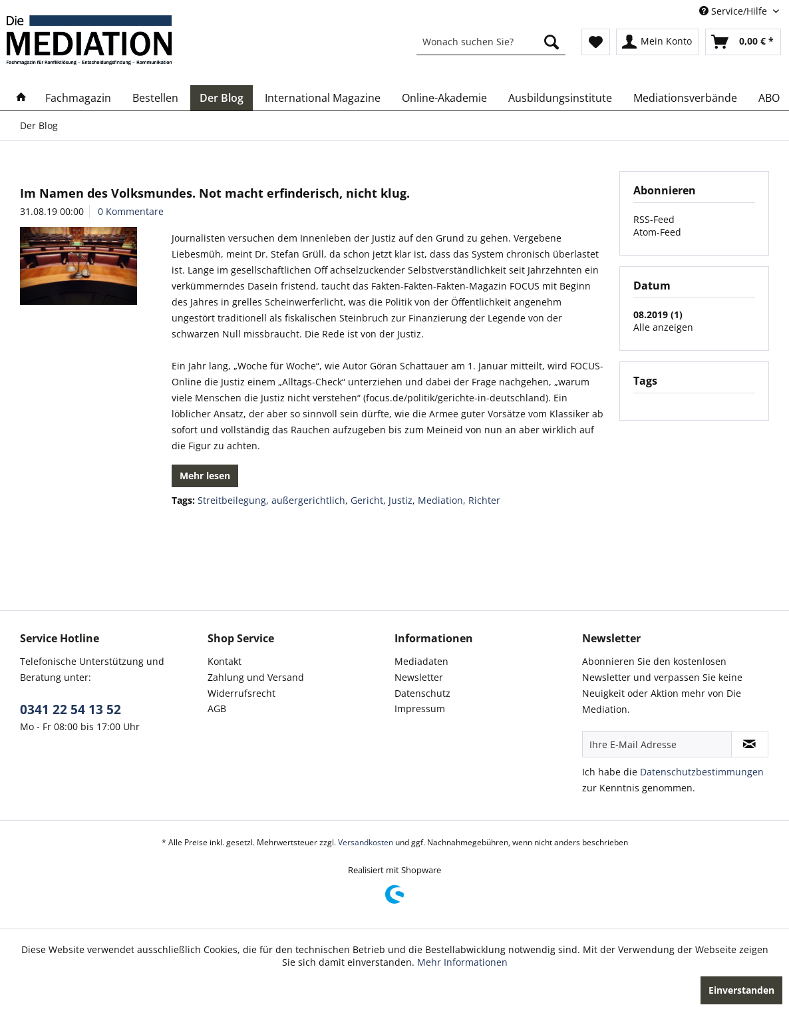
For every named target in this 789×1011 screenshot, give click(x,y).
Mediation (440, 500)
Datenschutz (422, 693)
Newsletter (418, 677)
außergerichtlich (308, 500)
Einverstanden (741, 990)
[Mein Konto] (657, 42)
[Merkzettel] (595, 42)
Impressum (419, 708)
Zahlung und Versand (256, 677)
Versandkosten (365, 842)
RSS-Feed (654, 219)
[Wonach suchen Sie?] (490, 42)
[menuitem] (490, 42)
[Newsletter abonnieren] (749, 744)
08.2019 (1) (658, 314)
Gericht (367, 500)
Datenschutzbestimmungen (702, 771)
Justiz (400, 500)
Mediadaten (421, 661)
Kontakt (224, 661)
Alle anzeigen (663, 327)
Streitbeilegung (232, 500)
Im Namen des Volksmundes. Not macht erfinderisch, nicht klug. (215, 193)
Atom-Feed (657, 232)
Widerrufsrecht (241, 693)
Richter (484, 500)
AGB (217, 708)
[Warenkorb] (743, 42)
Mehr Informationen (462, 962)
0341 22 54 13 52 (70, 709)
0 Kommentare (131, 211)
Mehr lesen (205, 475)
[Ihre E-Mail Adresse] (657, 744)
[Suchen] (551, 42)
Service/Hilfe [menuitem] (734, 11)
